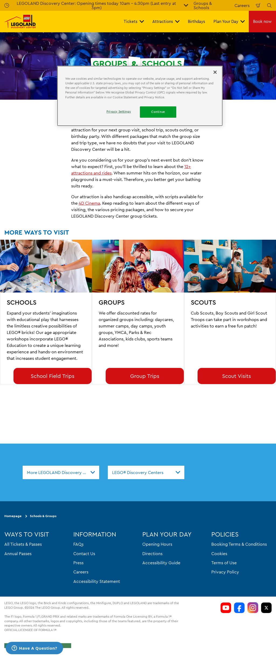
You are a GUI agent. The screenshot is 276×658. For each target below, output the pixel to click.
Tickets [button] (134, 21)
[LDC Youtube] (225, 607)
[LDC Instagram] (252, 607)
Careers (242, 5)
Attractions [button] (166, 21)
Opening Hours (157, 544)
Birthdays (196, 21)
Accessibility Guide (161, 562)
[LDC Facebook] (239, 607)
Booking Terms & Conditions (239, 544)
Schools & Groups (43, 516)
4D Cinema (89, 203)
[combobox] (61, 472)
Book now (262, 21)
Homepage (13, 516)
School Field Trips (52, 375)
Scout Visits (236, 375)
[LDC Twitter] (266, 607)
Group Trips (144, 375)
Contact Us (84, 553)
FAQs (78, 544)
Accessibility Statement (96, 581)
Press (78, 562)
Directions (152, 553)
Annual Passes (18, 553)
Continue (158, 112)
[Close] (215, 72)
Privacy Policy (225, 572)
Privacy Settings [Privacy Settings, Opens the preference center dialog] (118, 111)
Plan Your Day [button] (229, 21)
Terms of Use (224, 562)
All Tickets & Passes (23, 544)
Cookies (219, 553)
